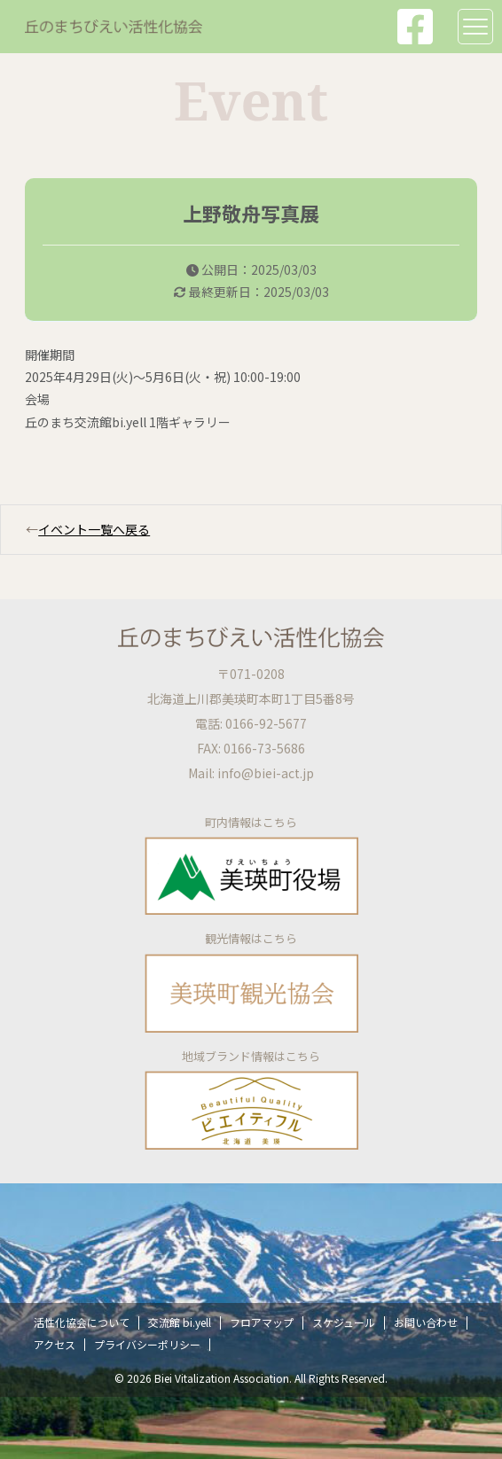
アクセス (54, 1344)
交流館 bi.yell (179, 1322)
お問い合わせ (426, 1322)
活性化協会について (81, 1322)
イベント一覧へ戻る (94, 529)
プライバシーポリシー (147, 1344)
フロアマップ (262, 1322)
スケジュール (343, 1322)
